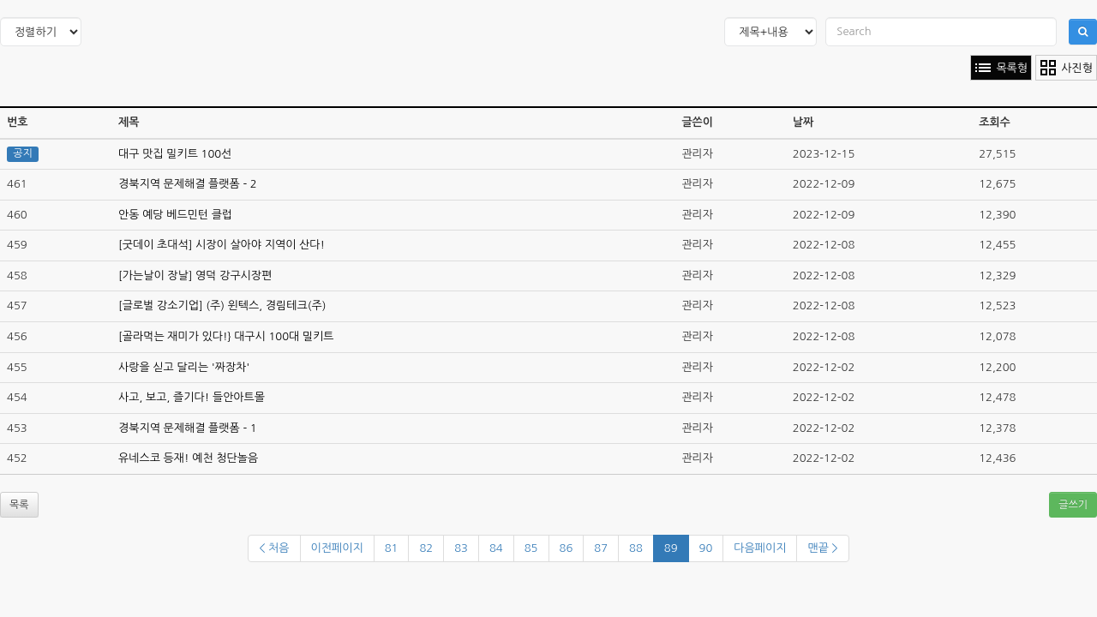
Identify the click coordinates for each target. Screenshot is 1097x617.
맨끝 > (822, 548)
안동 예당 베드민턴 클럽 (175, 214)
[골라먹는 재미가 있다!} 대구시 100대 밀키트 (226, 336)
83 (461, 548)
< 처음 (274, 548)
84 (496, 548)
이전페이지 (337, 548)
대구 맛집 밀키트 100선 (174, 153)
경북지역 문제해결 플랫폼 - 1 (187, 428)
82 (426, 548)
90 (706, 548)
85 (531, 548)
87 (601, 548)
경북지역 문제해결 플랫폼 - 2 (187, 183)
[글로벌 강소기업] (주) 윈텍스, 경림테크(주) (222, 305)
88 (636, 548)
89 (671, 548)
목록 (19, 505)
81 (392, 548)
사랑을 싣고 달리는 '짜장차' (183, 367)
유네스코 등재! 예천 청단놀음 (188, 458)
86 (566, 548)
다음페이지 (760, 548)
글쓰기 (1073, 505)
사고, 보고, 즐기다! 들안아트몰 (191, 397)
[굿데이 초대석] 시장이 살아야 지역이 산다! (221, 244)
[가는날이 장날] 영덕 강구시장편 (195, 275)
